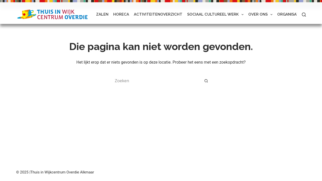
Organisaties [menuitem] (291, 14)
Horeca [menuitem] (121, 14)
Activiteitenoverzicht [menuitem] (158, 14)
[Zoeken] (304, 15)
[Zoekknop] (206, 81)
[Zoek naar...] (156, 81)
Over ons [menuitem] (261, 15)
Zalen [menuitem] (102, 14)
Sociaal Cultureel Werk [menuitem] (216, 15)
